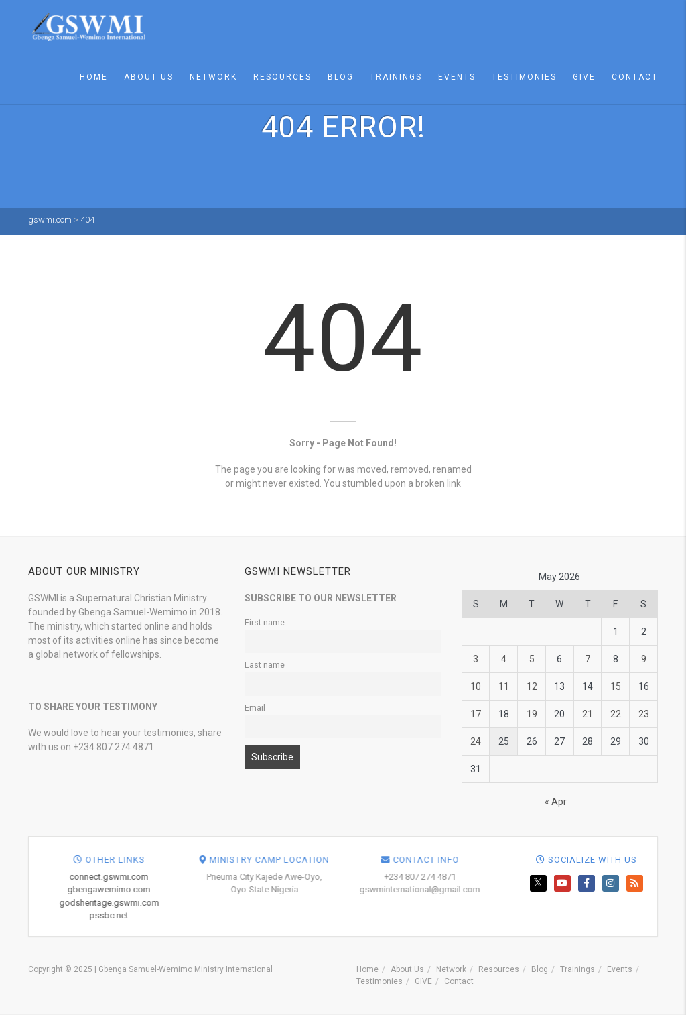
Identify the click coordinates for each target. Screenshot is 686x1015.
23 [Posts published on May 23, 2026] (643, 714)
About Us (149, 77)
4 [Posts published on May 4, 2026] (503, 659)
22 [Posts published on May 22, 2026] (615, 714)
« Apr (556, 801)
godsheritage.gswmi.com (355, 903)
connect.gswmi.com (355, 877)
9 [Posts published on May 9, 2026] (643, 659)
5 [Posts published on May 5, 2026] (532, 659)
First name (265, 622)
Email (255, 708)
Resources (282, 77)
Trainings (396, 77)
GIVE (584, 77)
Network (213, 77)
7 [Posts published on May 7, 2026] (587, 659)
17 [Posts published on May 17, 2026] (475, 714)
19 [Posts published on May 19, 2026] (532, 714)
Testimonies (524, 77)
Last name (265, 665)
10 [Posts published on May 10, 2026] (475, 686)
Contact (635, 77)
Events (457, 77)
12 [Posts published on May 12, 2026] (532, 686)
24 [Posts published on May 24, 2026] (475, 741)
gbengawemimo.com (355, 889)
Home (94, 77)
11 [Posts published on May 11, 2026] (503, 686)
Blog (341, 77)
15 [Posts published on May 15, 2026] (615, 686)
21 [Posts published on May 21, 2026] (587, 714)
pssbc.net (355, 915)
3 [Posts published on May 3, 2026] (475, 659)
